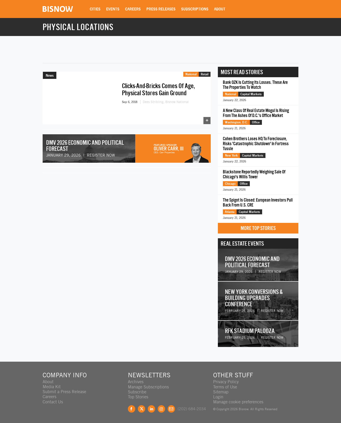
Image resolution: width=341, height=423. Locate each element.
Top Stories (138, 396)
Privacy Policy (226, 381)
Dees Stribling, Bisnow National (166, 102)
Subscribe (137, 391)
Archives (136, 381)
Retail (204, 74)
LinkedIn (151, 408)
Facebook (131, 408)
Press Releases (161, 9)
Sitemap (221, 391)
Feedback (171, 408)
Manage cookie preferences (238, 401)
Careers (133, 9)
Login (218, 396)
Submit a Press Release (64, 391)
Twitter (141, 408)
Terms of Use (225, 386)
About (220, 9)
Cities (95, 9)
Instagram (161, 408)
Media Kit (52, 386)
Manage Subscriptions (148, 386)
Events (113, 9)
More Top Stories (258, 228)
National (191, 74)
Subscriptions (195, 9)
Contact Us (53, 401)
